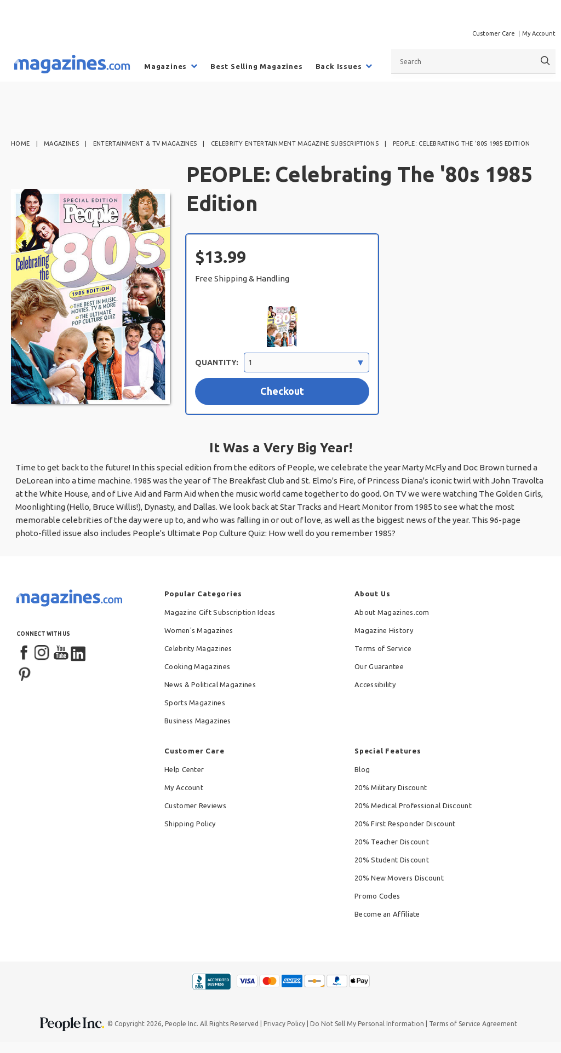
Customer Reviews (195, 805)
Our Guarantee (379, 666)
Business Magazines (197, 720)
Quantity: (216, 362)
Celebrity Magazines (198, 648)
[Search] (545, 61)
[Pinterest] (24, 673)
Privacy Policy (284, 1023)
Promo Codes (377, 896)
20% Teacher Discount (391, 841)
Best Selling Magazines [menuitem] (256, 66)
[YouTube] (61, 653)
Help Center (184, 769)
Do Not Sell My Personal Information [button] (367, 1023)
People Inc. (181, 1023)
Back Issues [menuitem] (339, 66)
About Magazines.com (392, 612)
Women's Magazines (198, 630)
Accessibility (375, 684)
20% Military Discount (390, 787)
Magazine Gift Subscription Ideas (220, 612)
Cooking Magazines (197, 666)
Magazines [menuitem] (165, 66)
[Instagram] (43, 653)
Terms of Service (382, 648)
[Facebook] (24, 653)
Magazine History (383, 630)
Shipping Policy (190, 823)
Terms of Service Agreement (473, 1023)
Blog (362, 769)
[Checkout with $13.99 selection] (282, 391)
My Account (539, 33)
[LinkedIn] (79, 653)
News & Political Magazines (210, 684)
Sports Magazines (194, 702)
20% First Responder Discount (404, 823)
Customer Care (493, 33)
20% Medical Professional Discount (413, 805)
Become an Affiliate (387, 914)
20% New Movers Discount (399, 878)
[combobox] (473, 61)
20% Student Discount (391, 860)
